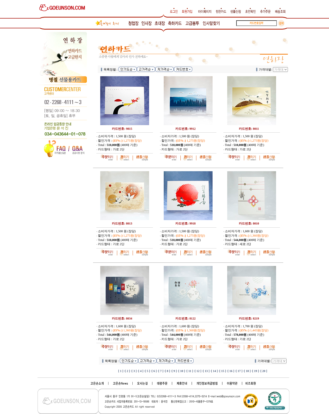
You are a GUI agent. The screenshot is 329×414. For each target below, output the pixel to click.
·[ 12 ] (197, 371)
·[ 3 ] (134, 371)
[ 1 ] (120, 371)
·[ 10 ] (181, 371)
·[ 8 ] (167, 371)
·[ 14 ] (214, 371)
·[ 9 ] (174, 371)
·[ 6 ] (154, 371)
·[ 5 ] (147, 371)
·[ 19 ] (255, 371)
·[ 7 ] (160, 371)
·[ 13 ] (205, 371)
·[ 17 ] (238, 371)
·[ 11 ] (189, 371)
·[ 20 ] (263, 371)
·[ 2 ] (127, 371)
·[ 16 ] (230, 371)
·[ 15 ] (222, 371)
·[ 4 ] (140, 371)
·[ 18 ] (247, 371)
